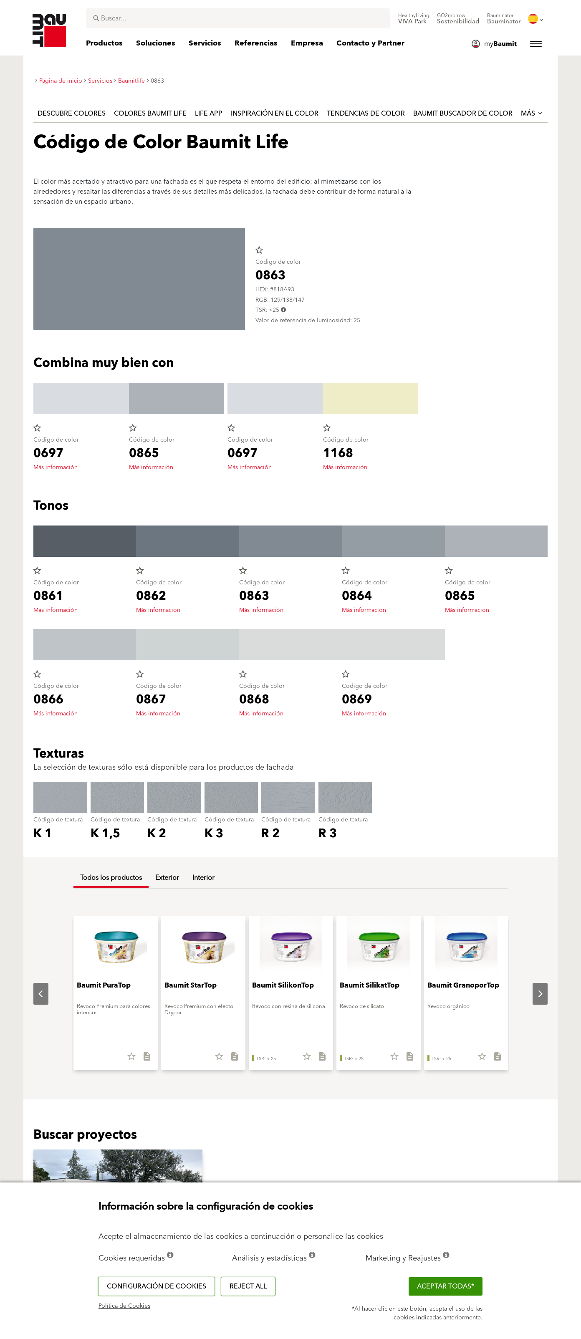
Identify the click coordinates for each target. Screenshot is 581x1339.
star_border (259, 250)
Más (532, 113)
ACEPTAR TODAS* (445, 1286)
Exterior (167, 878)
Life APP (208, 113)
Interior (203, 878)
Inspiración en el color (274, 113)
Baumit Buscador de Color (463, 113)
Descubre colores (72, 113)
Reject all (248, 1286)
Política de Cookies (124, 1306)
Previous (34, 993)
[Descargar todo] (143, 1059)
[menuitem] (413, 18)
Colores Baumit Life (150, 113)
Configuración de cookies (156, 1286)
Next (533, 993)
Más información (55, 467)
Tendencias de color (366, 113)
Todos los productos (111, 878)
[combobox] (238, 18)
